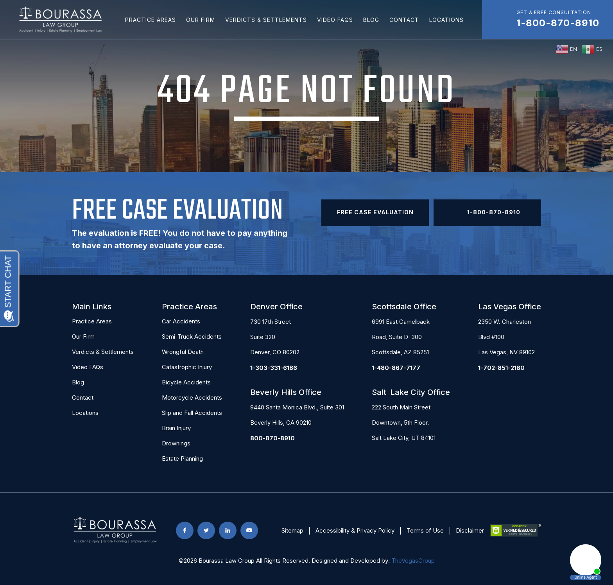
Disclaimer (470, 530)
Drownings (176, 443)
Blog (371, 19)
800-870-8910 (272, 438)
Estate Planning (182, 458)
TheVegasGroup (413, 560)
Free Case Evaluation (375, 212)
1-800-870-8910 (487, 212)
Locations (446, 19)
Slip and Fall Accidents (192, 412)
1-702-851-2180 (501, 367)
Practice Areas (150, 19)
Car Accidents (181, 321)
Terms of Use (425, 530)
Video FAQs (335, 19)
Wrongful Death (183, 351)
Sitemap (292, 530)
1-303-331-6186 (273, 367)
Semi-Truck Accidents (192, 336)
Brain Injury (176, 428)
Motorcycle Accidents (192, 397)
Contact (404, 19)
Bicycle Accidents (186, 382)
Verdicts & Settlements (266, 19)
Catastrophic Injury (187, 367)
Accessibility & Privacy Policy (354, 530)
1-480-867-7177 (396, 367)
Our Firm (200, 19)
